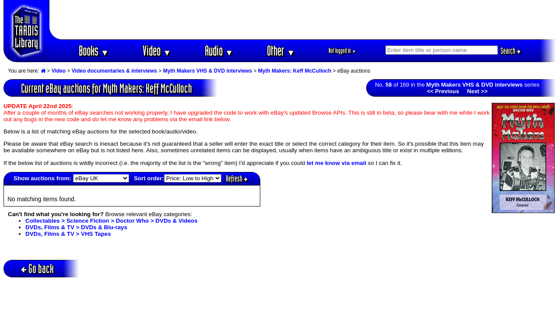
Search (510, 51)
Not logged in (342, 50)
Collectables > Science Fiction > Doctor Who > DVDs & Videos (111, 220)
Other (281, 50)
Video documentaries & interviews (114, 71)
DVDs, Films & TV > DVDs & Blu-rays (76, 227)
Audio (219, 50)
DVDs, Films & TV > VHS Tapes (68, 234)
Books (94, 50)
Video (157, 50)
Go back (37, 268)
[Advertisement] (303, 19)
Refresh (237, 178)
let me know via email (336, 163)
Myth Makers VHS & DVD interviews (207, 71)
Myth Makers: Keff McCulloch (294, 71)
